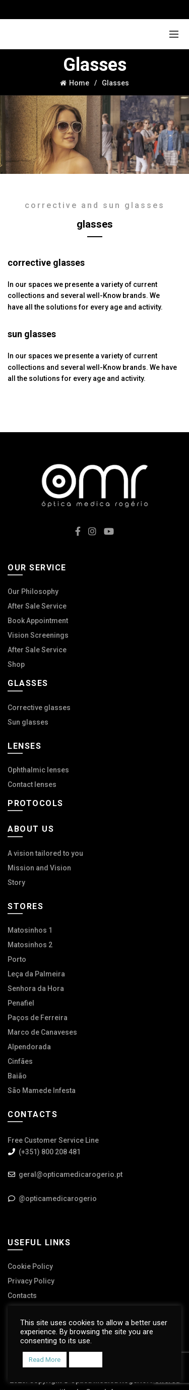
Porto (17, 959)
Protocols (36, 803)
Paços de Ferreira (38, 1018)
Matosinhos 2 (30, 945)
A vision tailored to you (45, 853)
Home (79, 83)
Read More (44, 1359)
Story (16, 882)
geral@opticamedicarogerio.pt (70, 1174)
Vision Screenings (38, 635)
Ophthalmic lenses (38, 770)
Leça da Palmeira (36, 974)
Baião (17, 1076)
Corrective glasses (39, 708)
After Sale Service (37, 606)
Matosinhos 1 (30, 930)
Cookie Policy (30, 1266)
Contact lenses (32, 784)
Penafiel (21, 1003)
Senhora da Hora (36, 988)
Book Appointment (38, 621)
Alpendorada (29, 1047)
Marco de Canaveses (42, 1032)
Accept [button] (85, 1359)
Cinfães (20, 1061)
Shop (16, 664)
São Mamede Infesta (42, 1090)
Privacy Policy (31, 1281)
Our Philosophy (33, 591)
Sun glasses (28, 722)
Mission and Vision (39, 868)
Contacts (22, 1296)
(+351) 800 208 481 (50, 1152)
